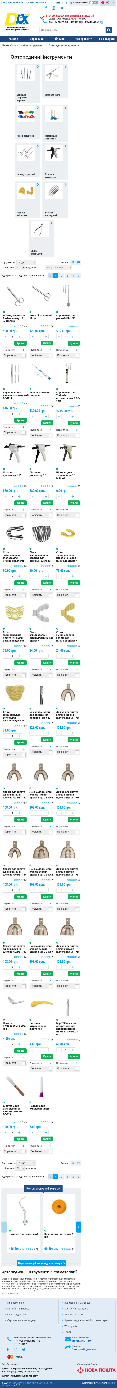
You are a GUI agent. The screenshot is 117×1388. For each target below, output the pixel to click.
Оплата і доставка (36, 2)
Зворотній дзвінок (84, 1349)
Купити (20, 343)
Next (78, 1227)
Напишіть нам (81, 1340)
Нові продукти (81, 39)
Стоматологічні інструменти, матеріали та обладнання (26, 1384)
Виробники (36, 39)
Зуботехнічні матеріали (77, 1302)
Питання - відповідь (18, 1308)
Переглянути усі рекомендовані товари (40, 1263)
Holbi (113, 1382)
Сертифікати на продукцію (22, 1320)
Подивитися (9, 350)
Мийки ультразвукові (76, 1308)
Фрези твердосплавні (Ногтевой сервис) (87, 1320)
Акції (61, 39)
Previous (4, 1227)
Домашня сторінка (4, 2)
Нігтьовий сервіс (74, 1314)
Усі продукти (104, 39)
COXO (67, 1332)
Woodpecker (71, 1326)
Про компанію (15, 2)
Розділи (13, 39)
